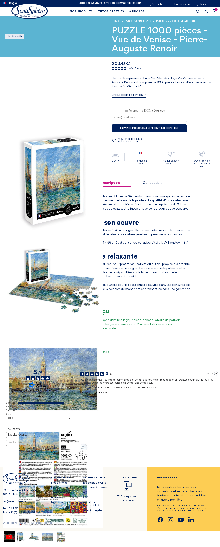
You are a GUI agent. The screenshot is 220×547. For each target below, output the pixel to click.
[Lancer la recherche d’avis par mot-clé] (68, 443)
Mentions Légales (92, 510)
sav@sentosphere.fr (14, 501)
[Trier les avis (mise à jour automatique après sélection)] (38, 435)
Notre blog (57, 502)
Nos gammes (59, 483)
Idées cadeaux (59, 488)
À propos (56, 497)
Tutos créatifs (59, 492)
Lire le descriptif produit (129, 95)
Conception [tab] (152, 183)
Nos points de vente (94, 483)
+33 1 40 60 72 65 (18, 508)
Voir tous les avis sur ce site (38, 396)
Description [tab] (110, 183)
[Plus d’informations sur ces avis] (53, 390)
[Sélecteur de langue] (11, 3)
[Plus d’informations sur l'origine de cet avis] (216, 373)
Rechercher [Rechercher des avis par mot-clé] (36, 443)
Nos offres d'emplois (94, 488)
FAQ (84, 492)
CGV (85, 497)
